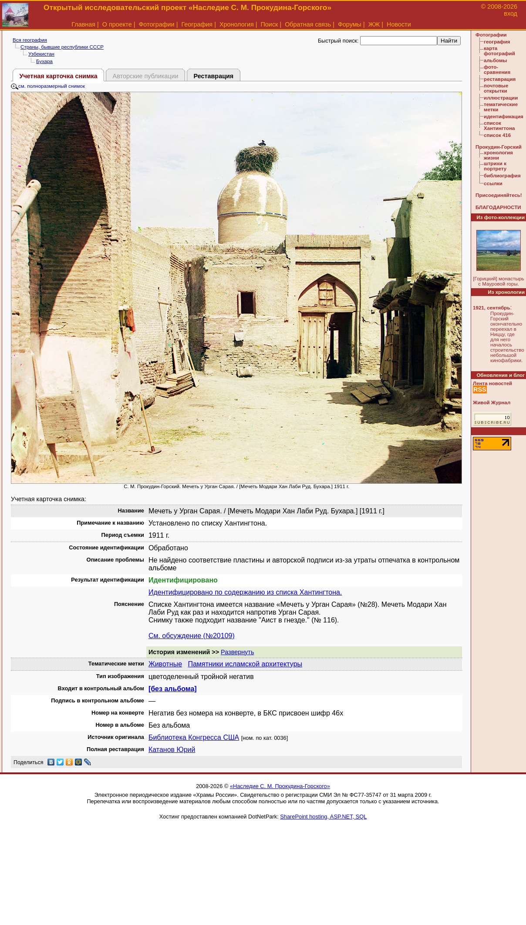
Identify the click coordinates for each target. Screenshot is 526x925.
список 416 (497, 135)
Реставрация (213, 76)
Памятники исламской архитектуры (245, 664)
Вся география (30, 40)
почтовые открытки (496, 88)
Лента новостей (492, 383)
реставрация (500, 79)
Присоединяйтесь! (498, 195)
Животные (165, 664)
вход (510, 13)
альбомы (495, 60)
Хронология (236, 24)
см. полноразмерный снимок (48, 86)
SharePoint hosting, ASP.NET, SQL (323, 816)
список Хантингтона (499, 125)
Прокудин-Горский (498, 147)
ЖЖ (374, 24)
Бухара (44, 61)
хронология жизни (498, 155)
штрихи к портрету (495, 166)
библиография (502, 175)
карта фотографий (499, 51)
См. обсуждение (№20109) (191, 635)
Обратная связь (308, 24)
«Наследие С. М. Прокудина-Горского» (280, 786)
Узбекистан (41, 54)
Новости (399, 24)
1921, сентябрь (491, 307)
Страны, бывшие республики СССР (62, 47)
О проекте (117, 24)
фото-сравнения (497, 69)
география (497, 41)
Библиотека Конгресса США (193, 737)
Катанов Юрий (172, 749)
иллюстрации (501, 97)
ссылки (493, 183)
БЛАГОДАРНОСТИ (498, 207)
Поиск (269, 24)
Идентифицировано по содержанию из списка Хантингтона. (245, 592)
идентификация (503, 116)
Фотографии (156, 24)
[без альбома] (172, 688)
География (196, 24)
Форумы (349, 24)
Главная (83, 24)
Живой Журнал (491, 402)
